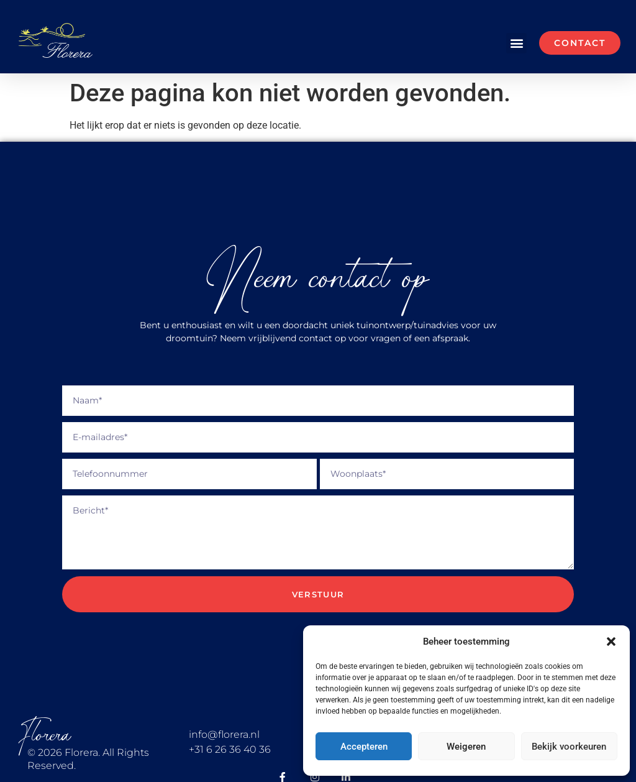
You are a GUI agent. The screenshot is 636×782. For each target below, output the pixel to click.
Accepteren (364, 746)
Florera (45, 735)
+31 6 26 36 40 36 (230, 749)
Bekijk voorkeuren (569, 746)
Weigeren (466, 746)
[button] (611, 641)
